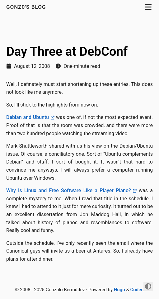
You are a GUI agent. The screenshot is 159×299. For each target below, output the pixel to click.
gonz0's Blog (27, 7)
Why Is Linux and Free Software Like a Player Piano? (68, 190)
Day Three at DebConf (67, 51)
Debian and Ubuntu (27, 117)
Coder (136, 289)
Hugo (119, 289)
